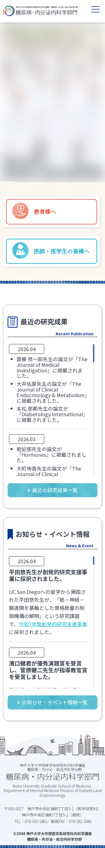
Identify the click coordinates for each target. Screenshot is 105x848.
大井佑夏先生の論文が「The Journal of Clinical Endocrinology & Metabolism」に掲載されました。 (52, 392)
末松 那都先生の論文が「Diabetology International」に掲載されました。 (51, 414)
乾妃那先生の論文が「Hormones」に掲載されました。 (52, 454)
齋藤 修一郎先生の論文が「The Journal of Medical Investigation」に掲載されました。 (52, 367)
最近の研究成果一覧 (55, 490)
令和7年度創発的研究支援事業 (53, 624)
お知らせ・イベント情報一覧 (55, 702)
